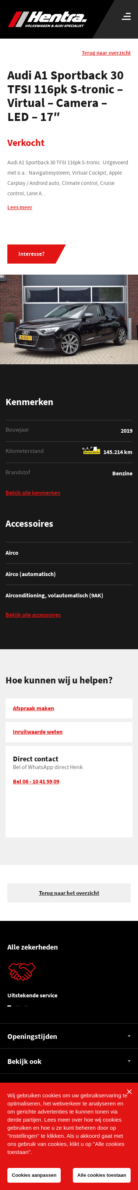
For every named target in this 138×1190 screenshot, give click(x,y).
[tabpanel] (69, 981)
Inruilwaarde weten (38, 731)
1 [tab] (9, 1006)
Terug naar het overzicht (69, 892)
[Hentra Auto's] (52, 19)
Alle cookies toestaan (101, 1175)
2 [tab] (18, 1006)
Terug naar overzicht (106, 53)
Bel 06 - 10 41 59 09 (36, 781)
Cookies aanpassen (34, 1175)
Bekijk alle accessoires (33, 616)
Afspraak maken (33, 708)
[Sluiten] (129, 1091)
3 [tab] (26, 1006)
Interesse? (31, 254)
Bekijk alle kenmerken (33, 494)
